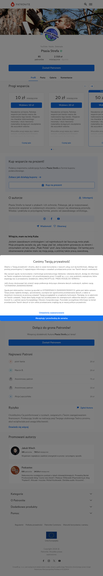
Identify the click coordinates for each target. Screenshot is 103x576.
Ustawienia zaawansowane (51, 312)
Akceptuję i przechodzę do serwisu (51, 318)
